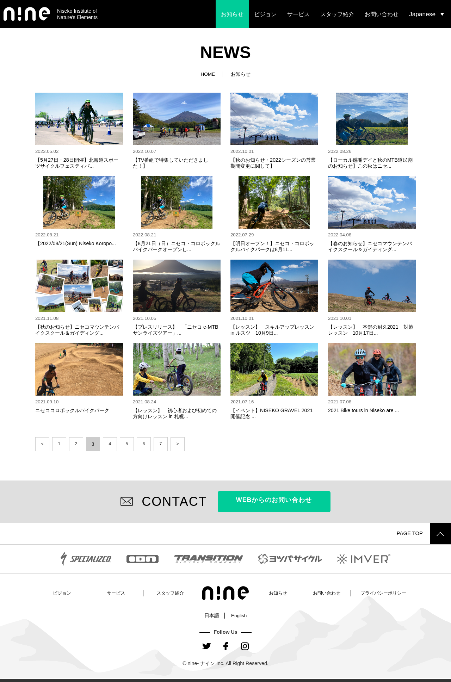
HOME (207, 74)
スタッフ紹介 (337, 14)
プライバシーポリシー (383, 592)
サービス (298, 14)
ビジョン (265, 14)
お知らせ (232, 14)
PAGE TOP (422, 533)
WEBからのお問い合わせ (274, 501)
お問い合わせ (382, 14)
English (239, 615)
